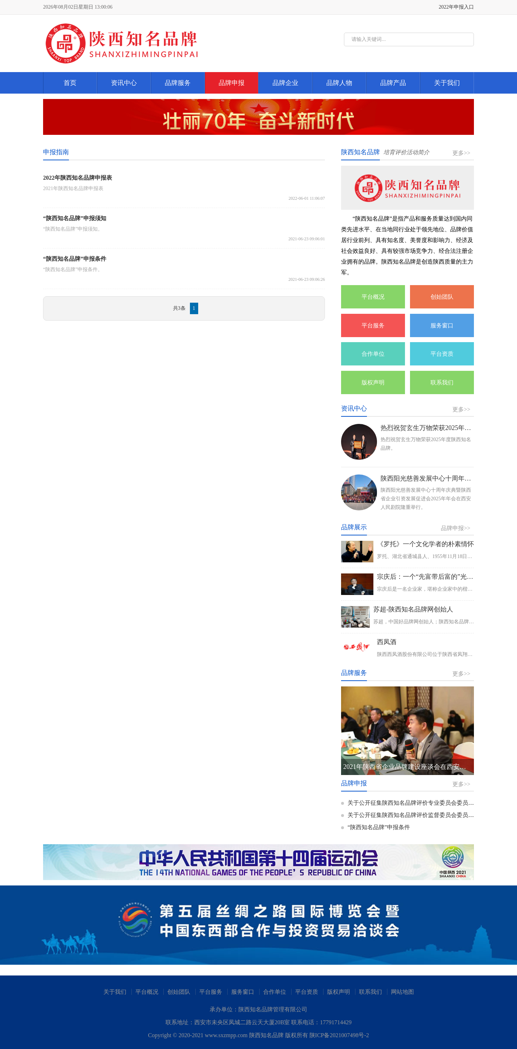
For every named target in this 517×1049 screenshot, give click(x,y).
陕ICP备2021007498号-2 (339, 1035)
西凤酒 (386, 642)
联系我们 (441, 382)
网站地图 (402, 992)
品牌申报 (231, 82)
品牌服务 (178, 82)
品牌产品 (393, 82)
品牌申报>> (455, 528)
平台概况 (373, 297)
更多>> (461, 153)
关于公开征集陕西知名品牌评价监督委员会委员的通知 (413, 815)
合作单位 (373, 354)
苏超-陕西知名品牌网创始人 (413, 609)
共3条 (179, 308)
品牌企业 (285, 82)
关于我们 (447, 82)
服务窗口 (441, 325)
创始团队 (441, 297)
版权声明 (373, 382)
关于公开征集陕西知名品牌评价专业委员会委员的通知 (413, 803)
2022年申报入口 (456, 7)
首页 (70, 82)
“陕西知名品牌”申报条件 (375, 827)
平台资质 (441, 354)
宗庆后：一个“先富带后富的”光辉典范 (431, 576)
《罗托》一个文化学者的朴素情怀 (425, 544)
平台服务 (373, 325)
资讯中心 (124, 82)
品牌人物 (339, 82)
